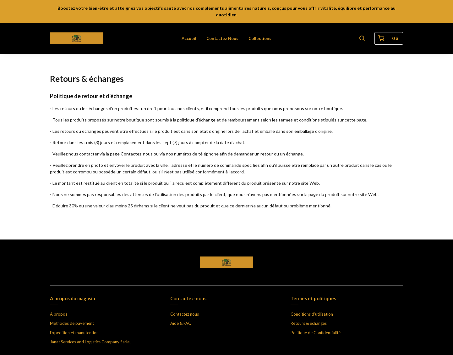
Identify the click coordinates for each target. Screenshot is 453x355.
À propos (58, 314)
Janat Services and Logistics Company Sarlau (91, 341)
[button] (362, 38)
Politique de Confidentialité (316, 332)
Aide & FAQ (181, 323)
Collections (259, 38)
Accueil (189, 38)
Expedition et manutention (74, 332)
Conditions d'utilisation (312, 314)
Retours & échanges (309, 323)
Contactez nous (222, 38)
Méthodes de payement (72, 323)
